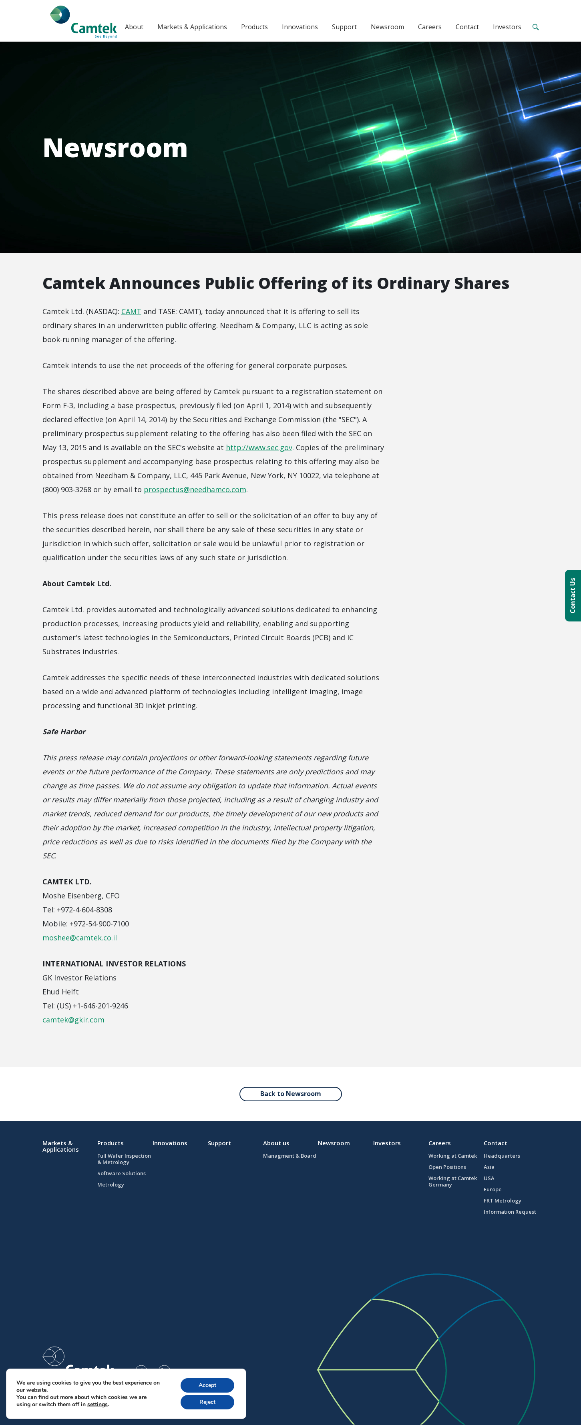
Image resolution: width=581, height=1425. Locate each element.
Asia (489, 1167)
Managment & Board (289, 1155)
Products (254, 27)
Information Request (510, 1212)
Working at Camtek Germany (452, 1181)
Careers (430, 27)
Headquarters (502, 1155)
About (134, 27)
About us (276, 1143)
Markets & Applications (192, 27)
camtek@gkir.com (73, 1019)
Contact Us (572, 595)
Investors (507, 27)
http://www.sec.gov (259, 447)
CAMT (131, 311)
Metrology (110, 1184)
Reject (207, 1402)
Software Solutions (121, 1173)
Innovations (300, 27)
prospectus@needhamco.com (195, 489)
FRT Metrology (502, 1200)
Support (344, 27)
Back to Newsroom (290, 1093)
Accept (207, 1385)
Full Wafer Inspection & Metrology (124, 1158)
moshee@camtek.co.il (79, 937)
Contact (467, 27)
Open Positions (447, 1167)
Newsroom (387, 27)
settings (97, 1404)
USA (489, 1178)
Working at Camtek (452, 1155)
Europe (493, 1189)
